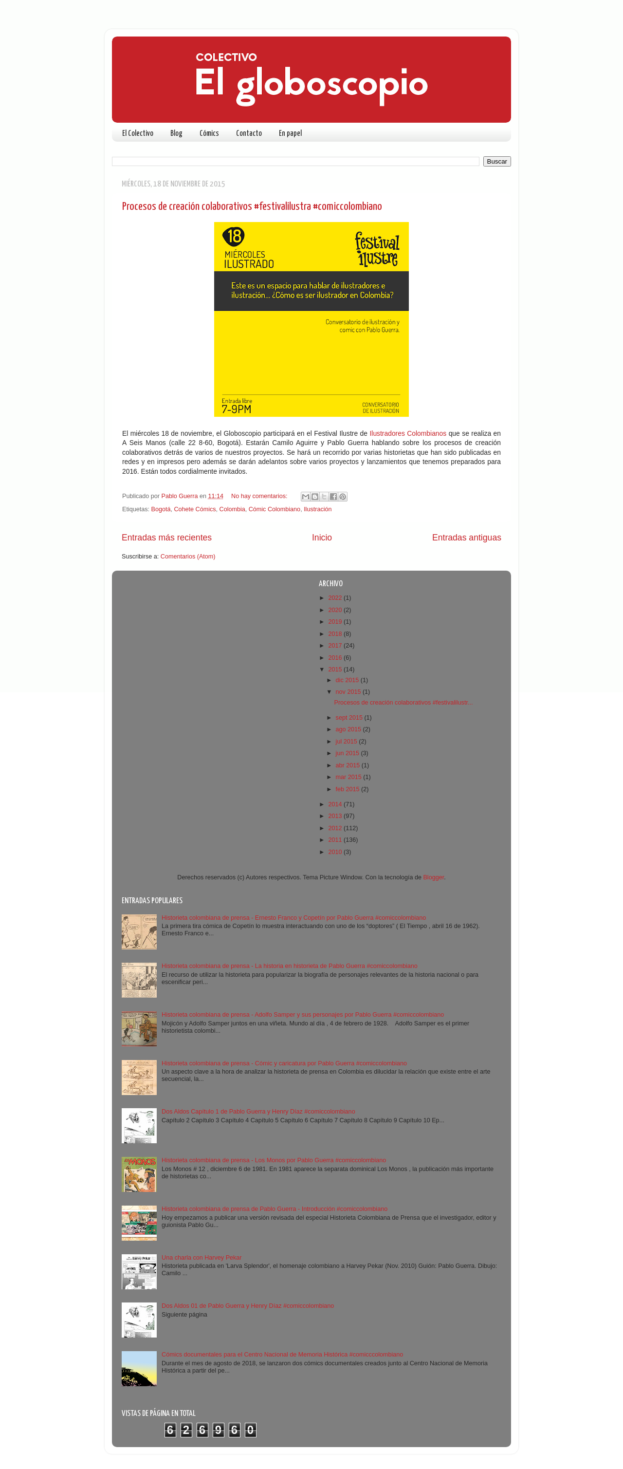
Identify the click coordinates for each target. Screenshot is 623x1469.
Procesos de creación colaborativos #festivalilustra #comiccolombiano (252, 206)
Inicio (322, 537)
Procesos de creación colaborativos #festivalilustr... (403, 702)
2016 (336, 657)
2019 (336, 621)
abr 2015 (349, 765)
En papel (290, 133)
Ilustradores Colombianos (407, 433)
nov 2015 (349, 691)
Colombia (232, 509)
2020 (336, 610)
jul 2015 (347, 741)
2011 (336, 840)
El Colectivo (137, 133)
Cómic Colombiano (274, 509)
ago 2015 (349, 729)
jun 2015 (348, 753)
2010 (336, 852)
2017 (336, 645)
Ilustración (317, 509)
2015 (336, 669)
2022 (336, 598)
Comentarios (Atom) (188, 556)
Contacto (249, 133)
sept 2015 (350, 717)
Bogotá (161, 509)
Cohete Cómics (195, 509)
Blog (176, 133)
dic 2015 (348, 680)
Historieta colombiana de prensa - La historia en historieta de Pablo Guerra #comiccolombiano (290, 966)
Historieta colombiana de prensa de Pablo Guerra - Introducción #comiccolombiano (274, 1209)
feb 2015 (349, 789)
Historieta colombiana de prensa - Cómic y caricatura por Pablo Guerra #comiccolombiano (284, 1063)
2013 (336, 816)
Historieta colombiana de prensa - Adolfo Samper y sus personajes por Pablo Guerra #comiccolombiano (303, 1014)
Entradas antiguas (466, 537)
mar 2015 (350, 777)
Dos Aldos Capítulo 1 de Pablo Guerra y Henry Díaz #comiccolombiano (258, 1111)
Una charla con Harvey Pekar (202, 1257)
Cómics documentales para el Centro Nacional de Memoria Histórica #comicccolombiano (282, 1354)
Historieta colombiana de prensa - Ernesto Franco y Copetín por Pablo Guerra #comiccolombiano (294, 917)
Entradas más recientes (167, 537)
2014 (336, 804)
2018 (336, 634)
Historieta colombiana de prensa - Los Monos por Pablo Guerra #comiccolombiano (274, 1160)
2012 (336, 828)
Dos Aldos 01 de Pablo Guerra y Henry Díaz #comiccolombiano (248, 1305)
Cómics (209, 133)
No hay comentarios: (260, 496)
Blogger (433, 877)
